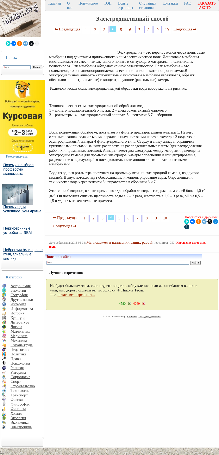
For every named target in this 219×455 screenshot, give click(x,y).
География (19, 295)
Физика (17, 399)
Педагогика (20, 349)
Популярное (88, 3)
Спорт (16, 381)
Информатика (22, 308)
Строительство (23, 386)
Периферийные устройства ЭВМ (17, 230)
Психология (20, 363)
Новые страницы (125, 5)
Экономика (20, 422)
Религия (17, 368)
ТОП (108, 3)
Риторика (18, 372)
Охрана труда (22, 345)
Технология (20, 390)
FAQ (187, 3)
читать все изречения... (76, 294)
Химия (16, 413)
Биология (18, 290)
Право (16, 358)
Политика (18, 354)
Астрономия (21, 286)
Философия (20, 404)
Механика (19, 340)
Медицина (19, 336)
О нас (69, 5)
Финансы (18, 409)
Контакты (170, 3)
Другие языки (22, 299)
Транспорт (19, 395)
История (17, 313)
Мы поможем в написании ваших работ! (119, 242)
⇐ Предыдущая (67, 29)
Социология (20, 377)
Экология (18, 418)
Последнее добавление (149, 316)
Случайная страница (147, 5)
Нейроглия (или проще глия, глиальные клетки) (23, 254)
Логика (16, 327)
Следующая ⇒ (184, 29)
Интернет (18, 304)
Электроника (21, 427)
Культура (18, 317)
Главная (54, 3)
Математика (20, 331)
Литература (20, 322)
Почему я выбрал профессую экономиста (18, 169)
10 (167, 30)
